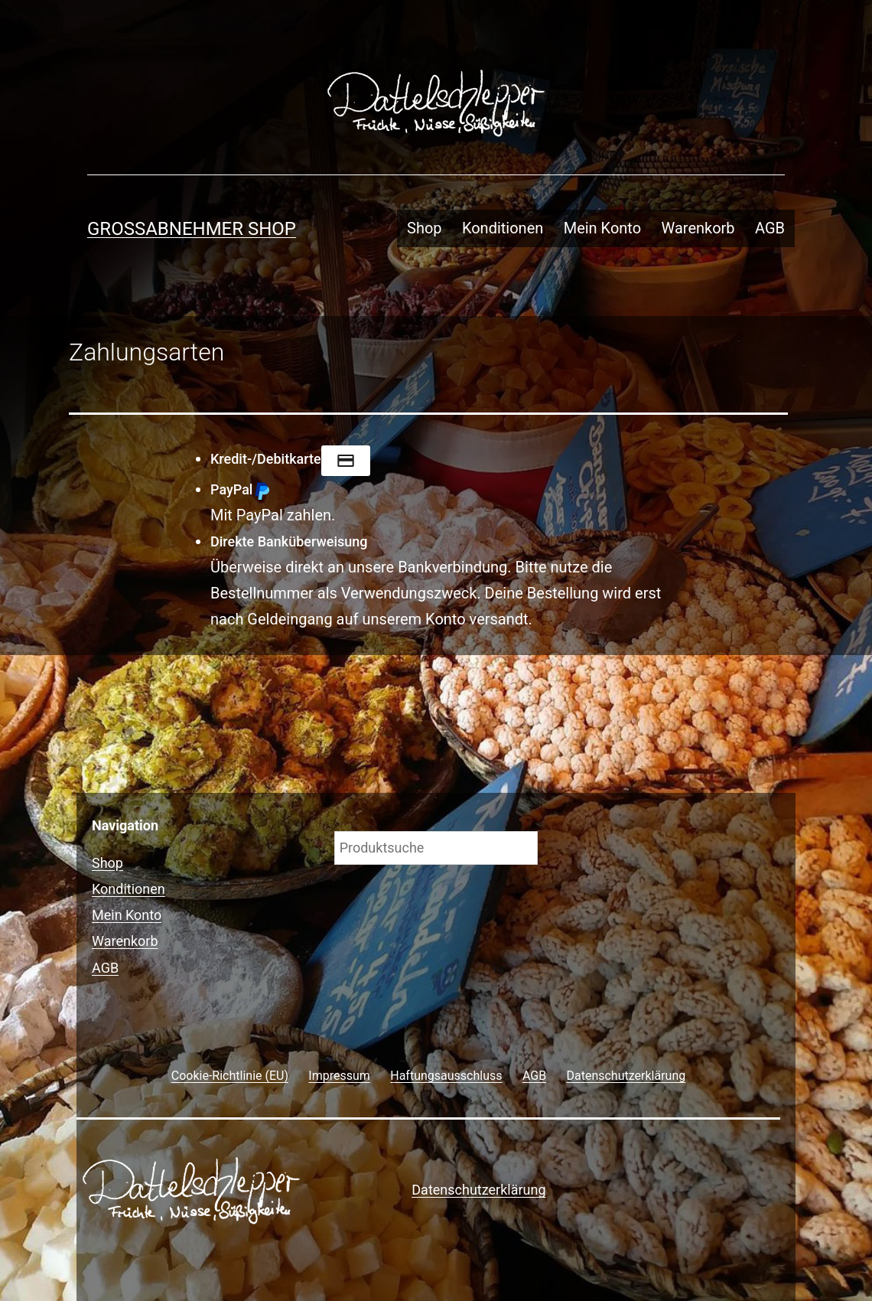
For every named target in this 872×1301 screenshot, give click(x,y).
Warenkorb (698, 228)
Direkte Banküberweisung (289, 541)
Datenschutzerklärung (478, 1190)
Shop (424, 228)
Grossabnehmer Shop (191, 229)
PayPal (240, 489)
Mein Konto (602, 228)
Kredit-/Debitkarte (290, 459)
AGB (770, 228)
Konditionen (502, 228)
